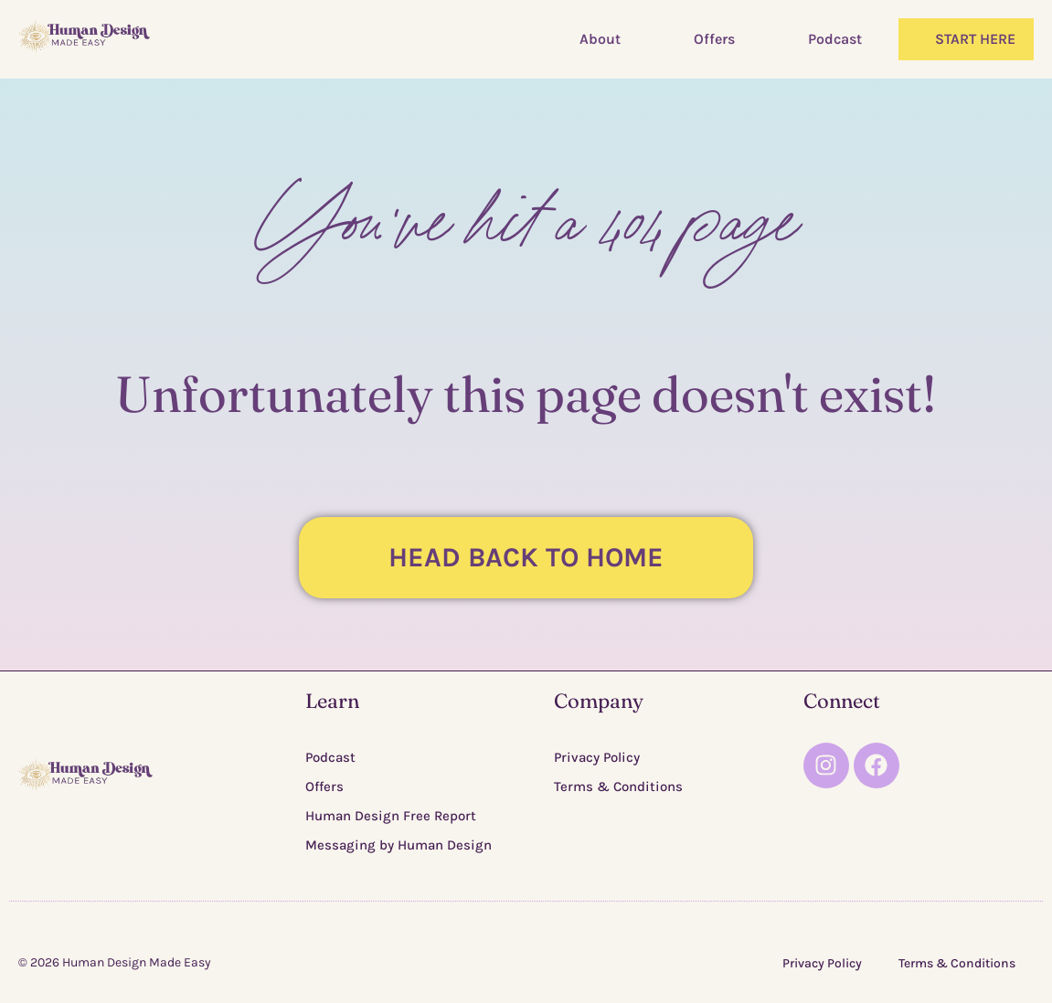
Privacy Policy (597, 757)
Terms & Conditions (618, 786)
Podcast (835, 39)
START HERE (975, 39)
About (600, 39)
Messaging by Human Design (398, 845)
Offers (714, 39)
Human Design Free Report (390, 816)
